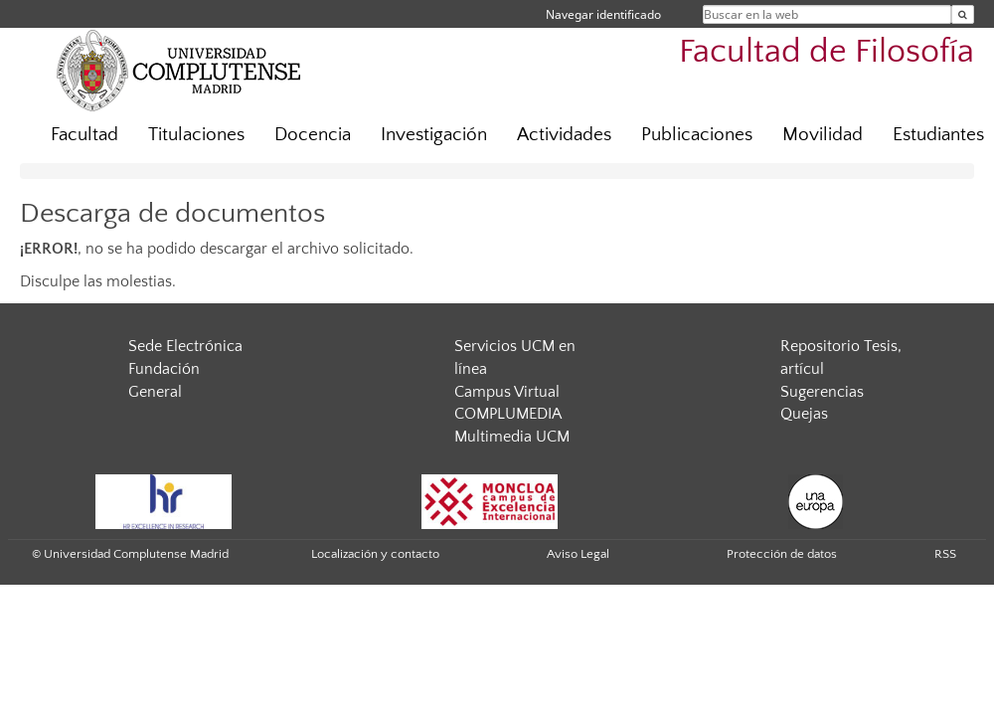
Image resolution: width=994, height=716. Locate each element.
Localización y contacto (375, 554)
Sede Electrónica (185, 346)
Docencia (312, 134)
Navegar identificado (603, 14)
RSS (945, 554)
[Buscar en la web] (962, 14)
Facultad (84, 134)
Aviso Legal (578, 554)
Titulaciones (196, 134)
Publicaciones (696, 134)
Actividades (564, 134)
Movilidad (822, 134)
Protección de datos (782, 554)
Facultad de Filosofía (826, 52)
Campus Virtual (507, 392)
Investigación (434, 134)
